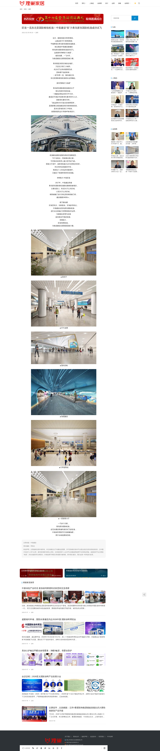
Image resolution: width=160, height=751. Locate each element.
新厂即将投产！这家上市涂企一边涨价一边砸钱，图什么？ (117, 55)
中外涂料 (110, 736)
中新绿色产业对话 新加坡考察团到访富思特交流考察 (45, 588)
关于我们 (67, 736)
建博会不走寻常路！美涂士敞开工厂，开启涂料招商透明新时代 (132, 55)
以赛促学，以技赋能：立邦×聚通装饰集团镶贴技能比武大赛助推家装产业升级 (77, 709)
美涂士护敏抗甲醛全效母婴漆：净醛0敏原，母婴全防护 (47, 650)
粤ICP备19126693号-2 (72, 742)
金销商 (99, 3)
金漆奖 (127, 3)
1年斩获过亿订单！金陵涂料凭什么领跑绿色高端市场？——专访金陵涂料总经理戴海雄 (132, 119)
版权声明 (84, 736)
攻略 (119, 3)
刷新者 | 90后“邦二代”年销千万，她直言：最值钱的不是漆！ (117, 143)
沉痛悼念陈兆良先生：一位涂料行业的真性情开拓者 (117, 68)
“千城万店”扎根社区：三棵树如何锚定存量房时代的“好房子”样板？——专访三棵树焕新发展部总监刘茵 (132, 92)
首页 (76, 3)
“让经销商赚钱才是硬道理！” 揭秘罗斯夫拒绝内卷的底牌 (117, 92)
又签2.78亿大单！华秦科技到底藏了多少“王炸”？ (132, 41)
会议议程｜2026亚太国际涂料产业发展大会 (41, 676)
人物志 (92, 3)
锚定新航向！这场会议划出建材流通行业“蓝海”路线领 (132, 68)
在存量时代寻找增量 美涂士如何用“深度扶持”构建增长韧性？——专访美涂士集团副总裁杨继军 (117, 119)
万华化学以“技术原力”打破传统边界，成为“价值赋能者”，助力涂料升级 (132, 106)
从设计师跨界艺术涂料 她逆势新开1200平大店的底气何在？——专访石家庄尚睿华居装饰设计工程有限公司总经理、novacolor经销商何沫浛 (132, 157)
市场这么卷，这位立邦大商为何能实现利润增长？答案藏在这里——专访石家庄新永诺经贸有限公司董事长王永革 (117, 157)
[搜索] (135, 18)
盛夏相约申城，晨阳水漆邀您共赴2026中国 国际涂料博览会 (49, 619)
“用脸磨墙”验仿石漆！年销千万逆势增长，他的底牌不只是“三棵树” (132, 170)
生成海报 (26, 748)
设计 (106, 3)
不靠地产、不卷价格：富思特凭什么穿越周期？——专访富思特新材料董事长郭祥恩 (117, 106)
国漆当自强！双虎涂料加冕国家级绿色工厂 (117, 41)
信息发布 (93, 736)
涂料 (36, 32)
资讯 (83, 3)
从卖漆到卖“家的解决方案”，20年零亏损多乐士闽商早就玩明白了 (132, 143)
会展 (113, 3)
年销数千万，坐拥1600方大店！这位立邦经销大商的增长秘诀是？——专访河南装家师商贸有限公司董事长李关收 (117, 170)
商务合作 (76, 736)
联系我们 (101, 736)
